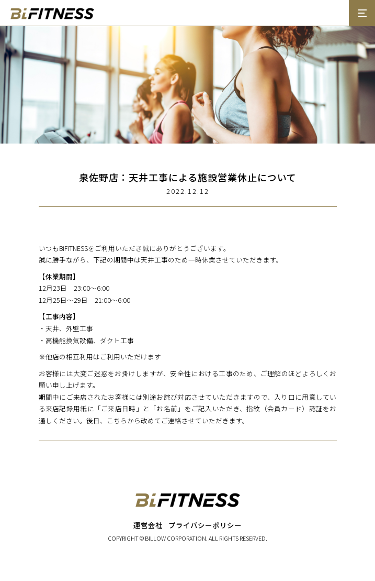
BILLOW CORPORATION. (176, 538)
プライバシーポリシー (205, 525)
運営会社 (148, 525)
